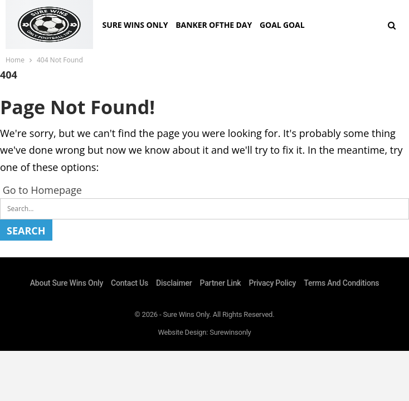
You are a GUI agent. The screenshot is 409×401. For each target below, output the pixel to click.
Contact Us (129, 282)
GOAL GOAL (282, 24)
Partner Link (220, 282)
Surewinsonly (230, 332)
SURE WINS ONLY (135, 24)
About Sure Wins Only (66, 282)
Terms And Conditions (341, 282)
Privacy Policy (272, 282)
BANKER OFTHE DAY (214, 24)
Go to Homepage (41, 190)
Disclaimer (174, 282)
